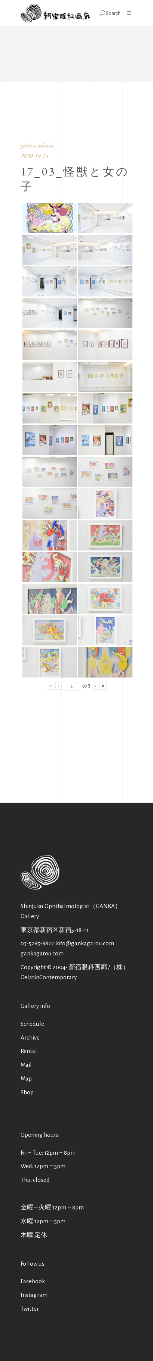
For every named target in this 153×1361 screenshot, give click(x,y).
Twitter (30, 1309)
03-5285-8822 (37, 943)
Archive (30, 1037)
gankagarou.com (42, 953)
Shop (27, 1092)
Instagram (34, 1295)
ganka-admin (37, 145)
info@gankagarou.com (84, 943)
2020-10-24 (34, 156)
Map (26, 1078)
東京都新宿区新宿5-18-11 (54, 930)
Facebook (33, 1281)
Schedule (32, 1024)
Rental (29, 1051)
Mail (26, 1065)
